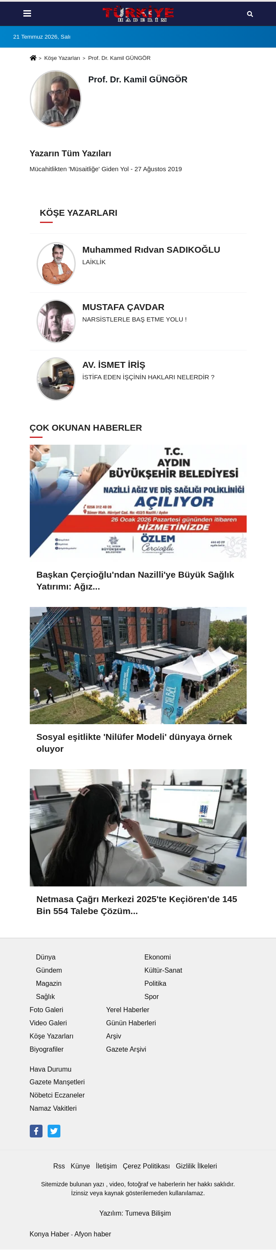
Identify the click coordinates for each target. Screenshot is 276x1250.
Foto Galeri (46, 1009)
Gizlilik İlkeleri (196, 1166)
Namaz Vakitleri (53, 1108)
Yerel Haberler (128, 1009)
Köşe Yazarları (62, 58)
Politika (156, 983)
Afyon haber (92, 1234)
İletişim (106, 1166)
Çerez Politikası (146, 1166)
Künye (80, 1166)
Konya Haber (49, 1234)
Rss (59, 1166)
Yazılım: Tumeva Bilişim (135, 1213)
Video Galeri (48, 1023)
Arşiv (114, 1036)
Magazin (49, 983)
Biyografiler (47, 1049)
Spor (152, 996)
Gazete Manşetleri (57, 1082)
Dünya (46, 957)
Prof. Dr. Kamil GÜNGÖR (119, 58)
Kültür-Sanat (163, 970)
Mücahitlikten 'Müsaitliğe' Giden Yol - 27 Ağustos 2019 (106, 168)
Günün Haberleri (131, 1023)
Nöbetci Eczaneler (57, 1095)
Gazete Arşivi (126, 1049)
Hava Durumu (51, 1069)
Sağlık (45, 996)
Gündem (49, 970)
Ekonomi (158, 957)
